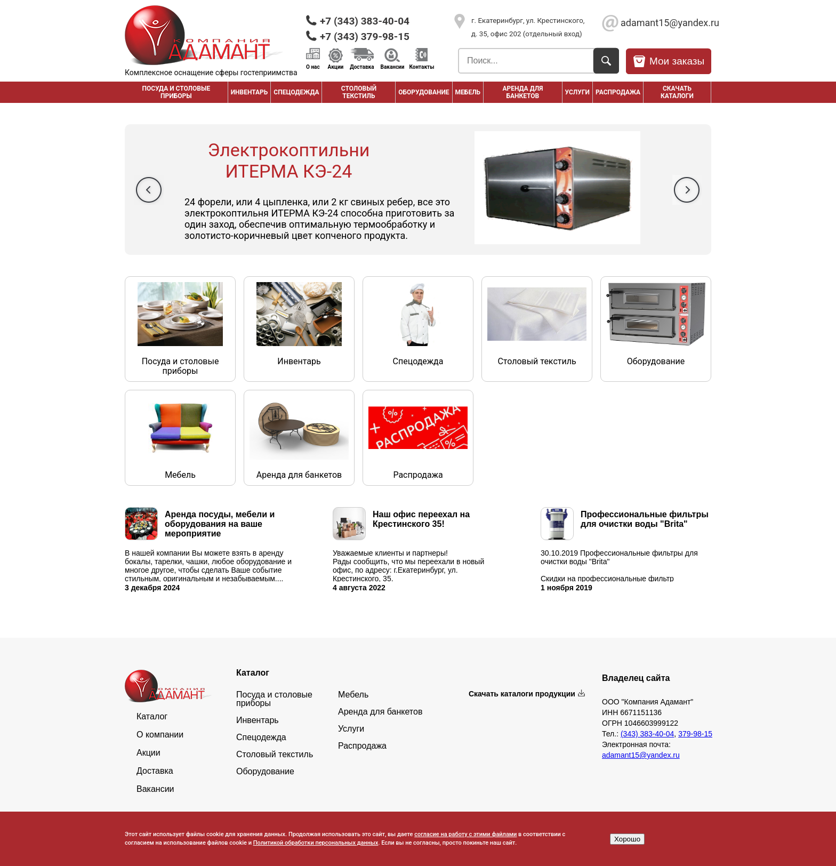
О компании (159, 735)
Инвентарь (249, 92)
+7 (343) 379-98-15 (364, 36)
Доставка (362, 66)
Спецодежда (296, 92)
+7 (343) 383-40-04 (364, 21)
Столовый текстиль (358, 92)
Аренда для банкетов (522, 92)
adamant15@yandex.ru (666, 22)
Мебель (468, 92)
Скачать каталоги (677, 92)
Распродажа (362, 746)
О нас (313, 66)
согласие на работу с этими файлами (465, 834)
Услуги (577, 92)
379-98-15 (695, 733)
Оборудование (423, 92)
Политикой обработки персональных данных (316, 842)
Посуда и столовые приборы (176, 92)
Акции (336, 66)
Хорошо (627, 839)
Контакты (421, 66)
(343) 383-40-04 (647, 733)
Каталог (151, 716)
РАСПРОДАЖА (618, 92)
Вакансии (393, 66)
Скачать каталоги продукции (522, 693)
